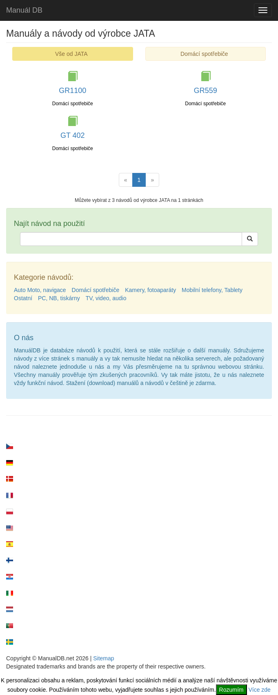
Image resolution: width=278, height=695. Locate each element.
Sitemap (103, 658)
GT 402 (72, 135)
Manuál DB (24, 10)
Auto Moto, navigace (40, 290)
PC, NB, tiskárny (59, 298)
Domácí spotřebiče (204, 54)
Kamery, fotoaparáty (150, 290)
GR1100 (72, 90)
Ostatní (23, 298)
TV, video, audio (106, 298)
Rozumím (231, 689)
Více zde (259, 689)
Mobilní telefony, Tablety (212, 290)
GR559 (205, 90)
